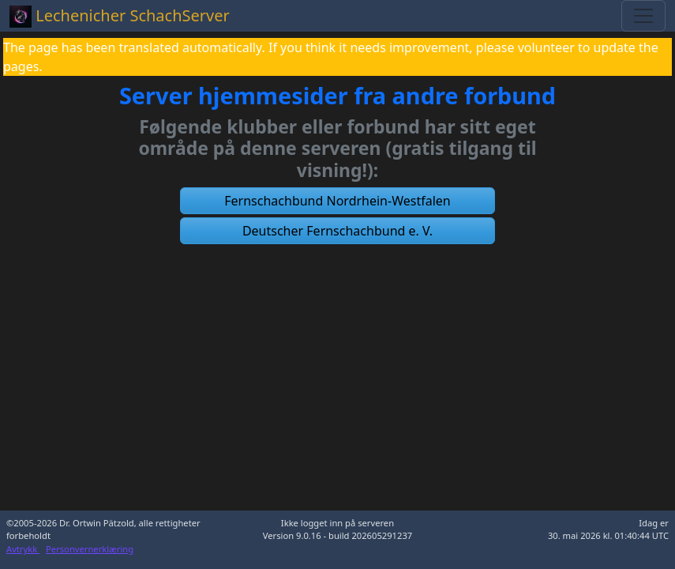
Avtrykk (22, 549)
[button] (338, 200)
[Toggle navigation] (643, 16)
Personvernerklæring (89, 549)
